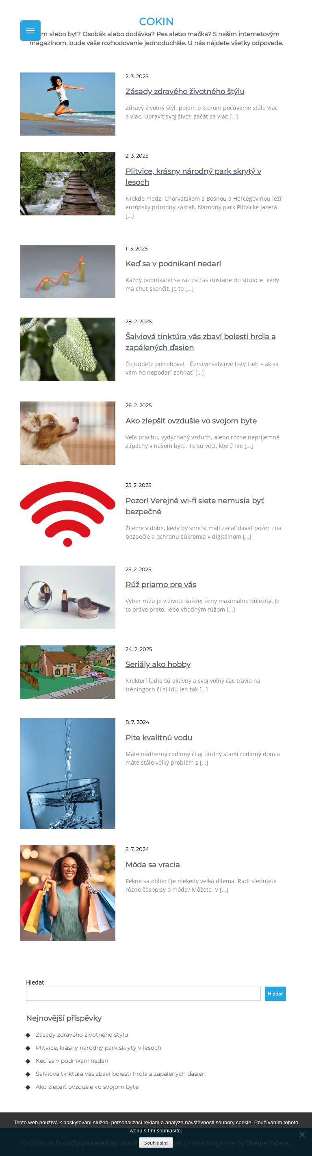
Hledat (35, 982)
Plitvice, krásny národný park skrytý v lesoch (98, 1047)
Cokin (156, 21)
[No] (302, 1134)
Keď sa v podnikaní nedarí (72, 1060)
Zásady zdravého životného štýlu (82, 1034)
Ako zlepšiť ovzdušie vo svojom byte (87, 1086)
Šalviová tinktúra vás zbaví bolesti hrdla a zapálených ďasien (121, 1073)
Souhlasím (156, 1142)
